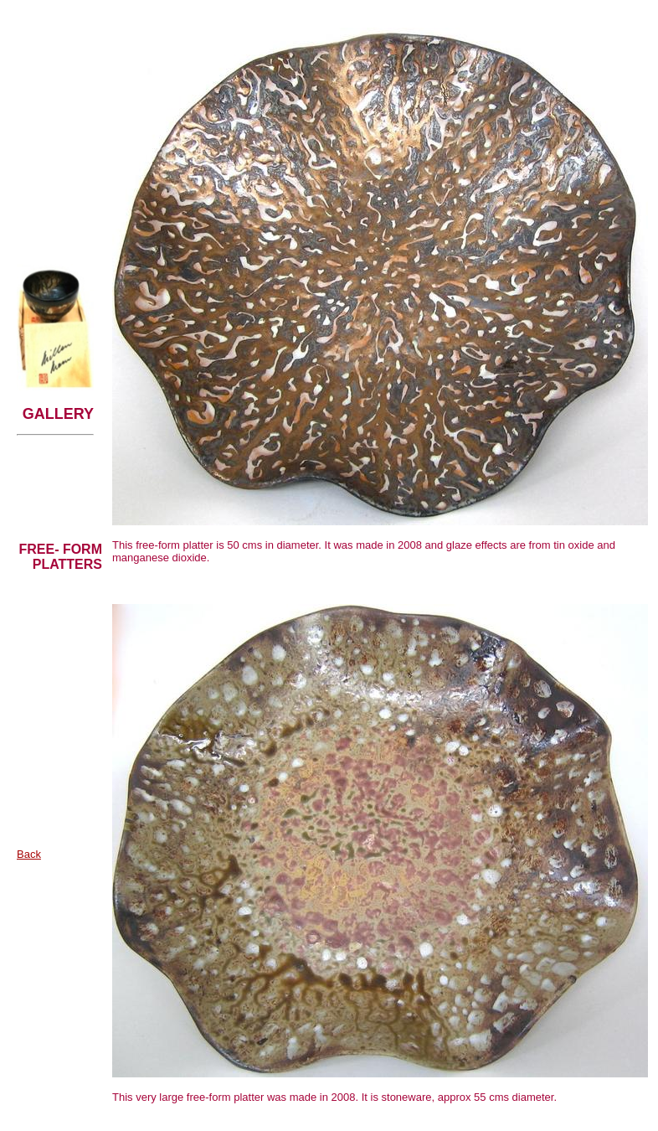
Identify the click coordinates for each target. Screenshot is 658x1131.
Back (29, 854)
